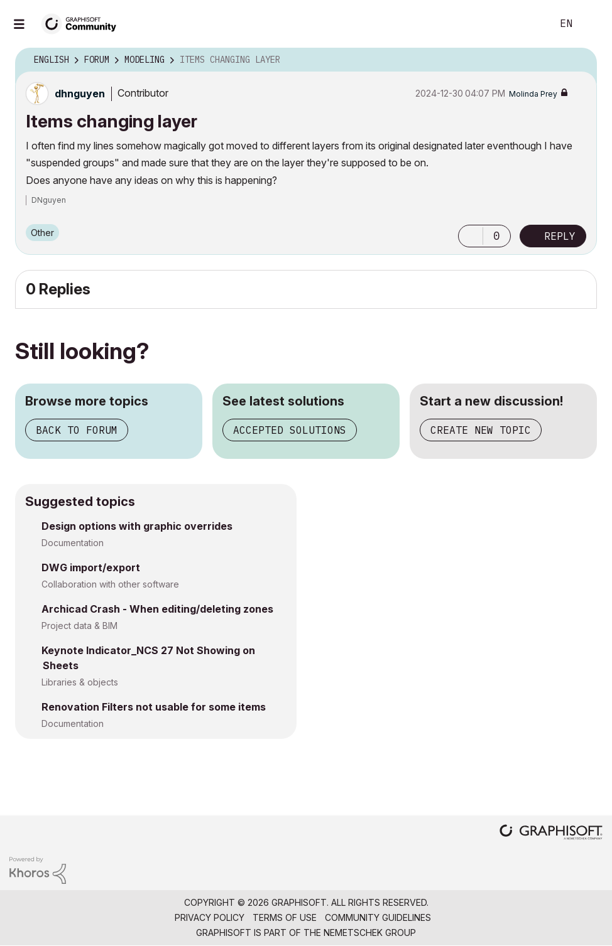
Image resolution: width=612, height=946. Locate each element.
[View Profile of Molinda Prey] (533, 94)
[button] (471, 236)
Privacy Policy (209, 917)
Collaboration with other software (110, 584)
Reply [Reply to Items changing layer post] (560, 236)
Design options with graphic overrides (136, 526)
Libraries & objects (79, 682)
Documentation (72, 542)
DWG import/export (90, 567)
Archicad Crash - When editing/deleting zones (157, 609)
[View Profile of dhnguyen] (80, 93)
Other (42, 232)
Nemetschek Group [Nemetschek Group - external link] (370, 932)
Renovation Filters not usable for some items (153, 707)
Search (528, 23)
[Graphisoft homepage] (551, 833)
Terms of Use (285, 917)
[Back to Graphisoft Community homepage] (83, 23)
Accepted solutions (289, 430)
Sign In (592, 24)
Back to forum (76, 430)
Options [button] (579, 60)
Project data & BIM (79, 625)
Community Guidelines (378, 917)
